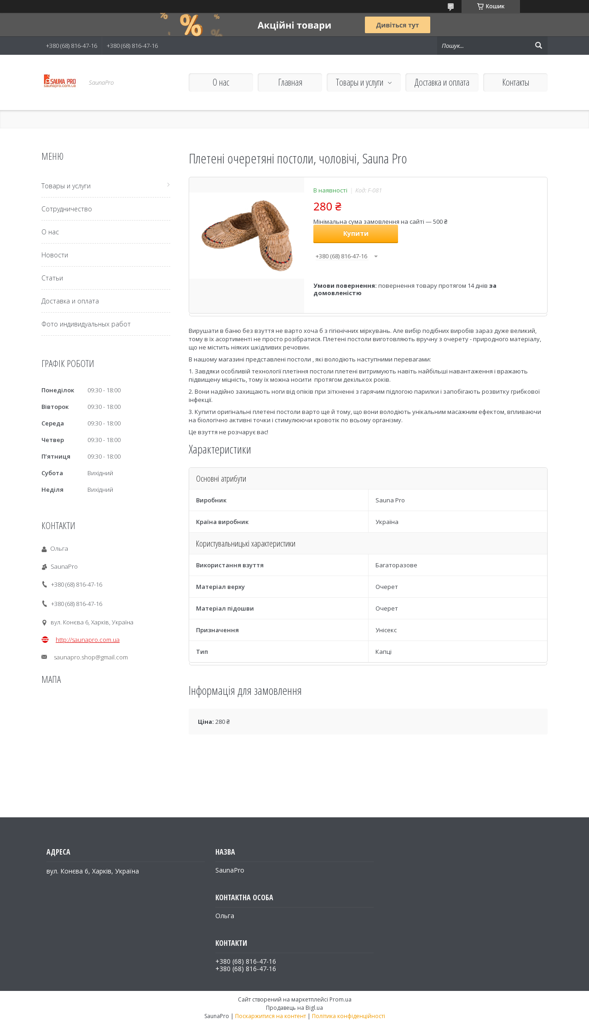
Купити (356, 233)
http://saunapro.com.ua (88, 639)
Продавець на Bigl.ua (294, 1008)
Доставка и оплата (442, 82)
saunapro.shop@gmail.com (91, 657)
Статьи (52, 278)
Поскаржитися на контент (270, 1016)
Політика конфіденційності (348, 1016)
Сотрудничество (66, 208)
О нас (221, 82)
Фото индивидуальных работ (86, 324)
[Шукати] (538, 45)
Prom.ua (340, 999)
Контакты (515, 82)
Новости (54, 254)
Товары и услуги (359, 82)
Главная (290, 82)
